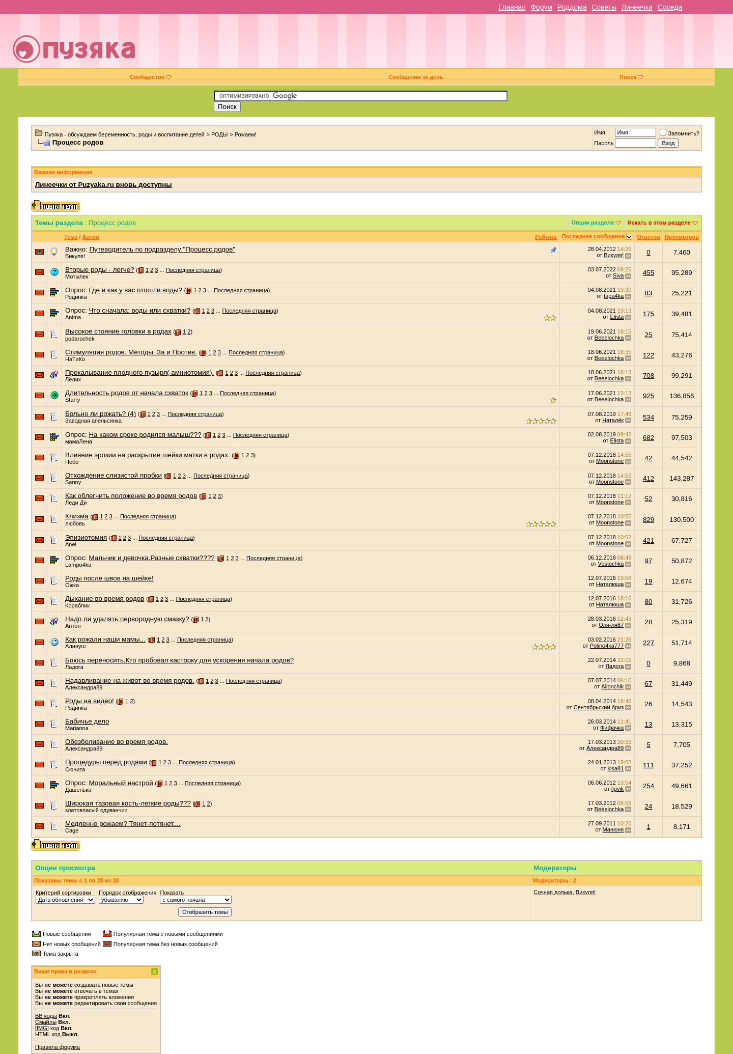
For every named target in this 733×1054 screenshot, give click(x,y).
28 (649, 622)
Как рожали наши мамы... (105, 639)
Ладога (74, 667)
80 (649, 601)
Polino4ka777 (607, 646)
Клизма (77, 516)
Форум (541, 7)
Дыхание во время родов (104, 598)
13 (649, 724)
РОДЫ (219, 134)
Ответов (648, 237)
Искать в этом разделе (659, 222)
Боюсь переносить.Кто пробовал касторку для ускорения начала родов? (179, 660)
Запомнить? (679, 133)
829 (648, 519)
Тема (70, 237)
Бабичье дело (87, 721)
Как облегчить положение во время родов (131, 496)
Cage (71, 830)
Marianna (77, 728)
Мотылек (76, 276)
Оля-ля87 (611, 625)
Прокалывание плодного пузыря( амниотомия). (139, 372)
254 (648, 786)
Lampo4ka (78, 565)
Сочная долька (552, 892)
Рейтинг (546, 237)
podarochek (80, 339)
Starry (72, 400)
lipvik (617, 789)
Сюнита (75, 769)
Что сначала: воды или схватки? (139, 310)
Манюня (613, 829)
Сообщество (151, 77)
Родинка (76, 297)
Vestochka (611, 564)
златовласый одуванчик (96, 810)
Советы (603, 7)
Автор (90, 237)
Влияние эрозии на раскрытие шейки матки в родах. (147, 455)
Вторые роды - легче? (99, 269)
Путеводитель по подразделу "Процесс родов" (162, 249)
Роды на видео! (89, 701)
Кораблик (77, 605)
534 (648, 417)
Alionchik (612, 686)
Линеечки (637, 7)
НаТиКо (75, 359)
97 (649, 561)
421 (648, 540)
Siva (618, 275)
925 (648, 396)
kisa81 (616, 768)
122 (648, 355)
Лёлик (73, 379)
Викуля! (75, 256)
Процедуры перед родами (106, 762)
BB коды (46, 1016)
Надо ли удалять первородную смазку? (127, 619)
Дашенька (78, 790)
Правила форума (57, 1047)
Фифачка (612, 728)
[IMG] (42, 1028)
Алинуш (75, 646)
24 (649, 806)
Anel (70, 544)
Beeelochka (609, 338)
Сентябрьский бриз (599, 707)
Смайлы (46, 1022)
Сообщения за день (415, 77)
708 (648, 375)
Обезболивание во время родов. (116, 741)
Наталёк (613, 420)
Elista (617, 317)
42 (649, 458)
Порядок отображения (127, 893)
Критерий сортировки (63, 893)
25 (649, 335)
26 (649, 704)
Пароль (603, 143)
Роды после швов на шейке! (109, 578)
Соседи (670, 7)
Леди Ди (76, 503)
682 (648, 437)
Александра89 (83, 687)
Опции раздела (593, 222)
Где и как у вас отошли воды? (135, 290)
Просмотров (682, 237)
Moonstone (610, 461)
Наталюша (610, 584)
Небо (71, 462)
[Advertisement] (438, 45)
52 (649, 499)
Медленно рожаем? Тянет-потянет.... (123, 823)
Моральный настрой (121, 783)
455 (648, 272)
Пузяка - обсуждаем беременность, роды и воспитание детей (125, 134)
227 (648, 643)
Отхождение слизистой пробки (113, 475)
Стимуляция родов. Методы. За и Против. (131, 352)
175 (648, 314)
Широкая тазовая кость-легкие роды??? (128, 803)
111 (648, 765)
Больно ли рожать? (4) (100, 414)
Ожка (72, 585)
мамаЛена (78, 441)
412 (648, 478)
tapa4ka (614, 296)
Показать (172, 893)
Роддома (572, 7)
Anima (73, 317)
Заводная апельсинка (93, 421)
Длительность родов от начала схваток (126, 393)
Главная (511, 7)
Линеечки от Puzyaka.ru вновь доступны (103, 184)
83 (649, 293)
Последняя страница (193, 270)
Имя (599, 132)
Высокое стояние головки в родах (118, 331)
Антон (73, 626)
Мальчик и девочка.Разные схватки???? (151, 558)
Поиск (631, 77)
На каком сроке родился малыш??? (145, 434)
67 (649, 683)
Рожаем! (246, 134)
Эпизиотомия (86, 537)
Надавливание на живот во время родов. (129, 680)
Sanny (73, 482)
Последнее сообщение (593, 236)
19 (649, 581)
